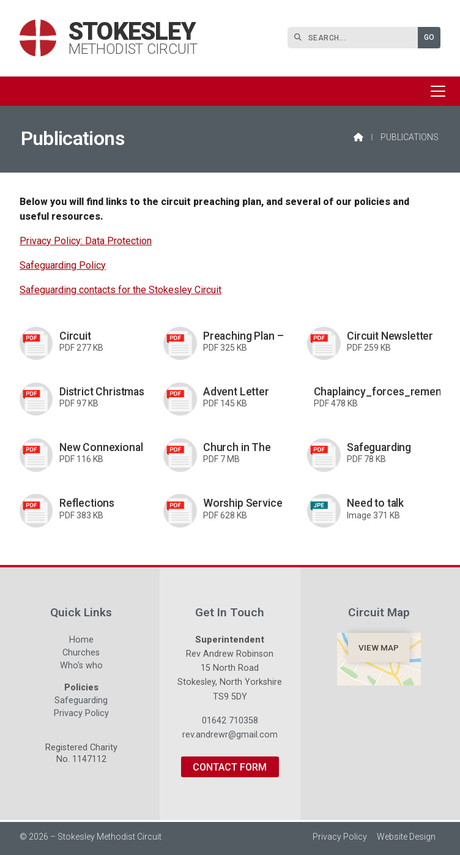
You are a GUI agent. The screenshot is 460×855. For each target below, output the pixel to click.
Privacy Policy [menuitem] (340, 837)
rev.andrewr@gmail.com (230, 735)
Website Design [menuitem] (406, 837)
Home (81, 641)
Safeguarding (81, 702)
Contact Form (230, 767)
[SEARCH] (356, 37)
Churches (81, 654)
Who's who (81, 667)
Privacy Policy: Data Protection (86, 241)
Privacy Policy (81, 713)
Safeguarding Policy (63, 265)
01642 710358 (230, 720)
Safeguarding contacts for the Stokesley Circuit (120, 290)
